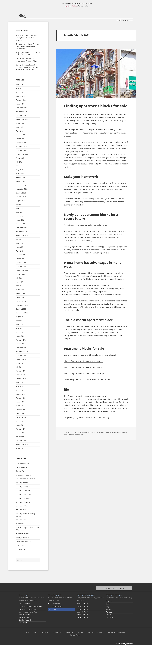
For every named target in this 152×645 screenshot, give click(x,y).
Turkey (108, 609)
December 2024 (21, 143)
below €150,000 (82, 606)
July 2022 (19, 239)
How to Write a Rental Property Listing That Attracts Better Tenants (27, 37)
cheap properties (22, 467)
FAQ (35, 632)
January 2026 (20, 104)
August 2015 (20, 448)
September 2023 (22, 197)
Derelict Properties (25, 620)
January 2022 (20, 259)
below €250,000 (82, 612)
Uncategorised (21, 549)
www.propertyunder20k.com (76, 399)
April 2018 (19, 390)
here (97, 120)
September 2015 (22, 444)
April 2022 (19, 251)
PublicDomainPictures (88, 417)
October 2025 (21, 115)
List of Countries (24, 604)
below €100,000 (82, 604)
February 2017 (21, 410)
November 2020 (22, 305)
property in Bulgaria (23, 486)
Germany (109, 617)
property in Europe (23, 490)
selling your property (23, 541)
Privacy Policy (75, 635)
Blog (22, 15)
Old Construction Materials (25, 479)
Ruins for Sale (24, 617)
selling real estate (22, 538)
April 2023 (19, 216)
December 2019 (21, 348)
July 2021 (19, 278)
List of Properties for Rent (28, 612)
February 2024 (21, 177)
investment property (23, 475)
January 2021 (20, 297)
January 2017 (20, 413)
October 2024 (21, 150)
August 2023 (20, 201)
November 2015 (22, 437)
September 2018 (22, 379)
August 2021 (20, 274)
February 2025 (21, 135)
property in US (21, 510)
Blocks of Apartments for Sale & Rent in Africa (83, 361)
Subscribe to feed (125, 20)
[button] (61, 609)
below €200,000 (82, 609)
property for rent (22, 483)
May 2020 (19, 328)
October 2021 (21, 266)
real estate (20, 524)
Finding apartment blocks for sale (95, 105)
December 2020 (21, 301)
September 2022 (22, 235)
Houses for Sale (24, 615)
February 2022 (21, 255)
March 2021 (20, 290)
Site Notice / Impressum (116, 632)
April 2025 (19, 131)
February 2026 (21, 100)
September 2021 (22, 270)
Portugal (109, 612)
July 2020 (19, 321)
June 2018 (19, 382)
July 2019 (19, 367)
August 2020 (20, 317)
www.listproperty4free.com (104, 399)
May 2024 (19, 170)
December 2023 (21, 185)
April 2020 (19, 332)
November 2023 (22, 189)
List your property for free (114, 588)
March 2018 (20, 394)
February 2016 (21, 429)
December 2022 (21, 228)
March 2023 (20, 220)
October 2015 (21, 441)
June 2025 (19, 127)
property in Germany (23, 494)
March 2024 (20, 173)
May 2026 (19, 88)
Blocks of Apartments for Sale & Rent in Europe (84, 373)
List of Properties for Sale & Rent (30, 606)
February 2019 (21, 371)
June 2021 (19, 282)
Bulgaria (109, 601)
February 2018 (21, 398)
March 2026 (20, 96)
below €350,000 (82, 617)
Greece (108, 615)
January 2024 (20, 181)
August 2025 (20, 123)
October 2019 (21, 355)
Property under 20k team (86, 432)
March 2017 (20, 406)
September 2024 (22, 154)
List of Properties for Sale (28, 609)
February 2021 (21, 293)
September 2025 (22, 119)
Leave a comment (76, 435)
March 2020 (20, 336)
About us (45, 632)
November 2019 (22, 352)
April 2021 (19, 286)
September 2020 (22, 313)
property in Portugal (23, 502)
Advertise (69, 632)
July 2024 (19, 162)
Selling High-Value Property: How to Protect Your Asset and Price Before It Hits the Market (28, 67)
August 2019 (20, 363)
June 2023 (19, 208)
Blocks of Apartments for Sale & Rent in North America (87, 379)
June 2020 (19, 324)
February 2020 (21, 340)
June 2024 (19, 166)
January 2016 (20, 433)
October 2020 (21, 309)
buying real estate (22, 463)
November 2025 (22, 112)
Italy (107, 607)
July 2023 (19, 204)
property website (22, 520)
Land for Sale (23, 623)
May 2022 (19, 247)
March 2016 (20, 425)
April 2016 (19, 421)
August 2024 (20, 158)
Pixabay (106, 417)
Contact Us (57, 632)
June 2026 (19, 84)
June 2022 (19, 243)
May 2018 (19, 386)
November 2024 (22, 146)
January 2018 (20, 402)
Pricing (80, 632)
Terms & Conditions (95, 632)
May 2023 (19, 212)
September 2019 (22, 359)
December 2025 (21, 108)
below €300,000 (82, 615)
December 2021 (21, 263)
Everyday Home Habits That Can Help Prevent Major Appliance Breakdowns (27, 46)
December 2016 (21, 417)
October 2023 (21, 193)
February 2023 (21, 224)
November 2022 (22, 232)
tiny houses (20, 545)
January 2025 (20, 139)
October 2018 (21, 375)
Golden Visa (20, 471)
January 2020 (20, 344)
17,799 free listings (71, 6)
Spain (108, 604)
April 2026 (19, 92)
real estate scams (22, 534)
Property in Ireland (23, 498)
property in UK (21, 506)
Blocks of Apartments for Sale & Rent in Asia (83, 367)
